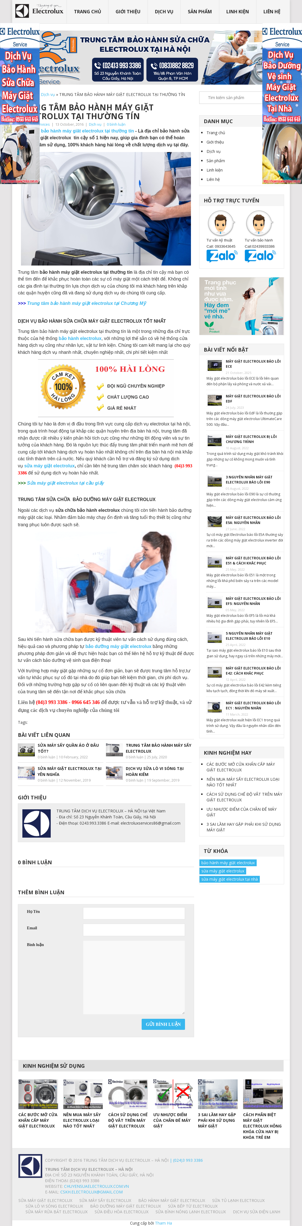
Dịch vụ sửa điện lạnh (256, 1211)
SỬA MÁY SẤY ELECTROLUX (105, 1200)
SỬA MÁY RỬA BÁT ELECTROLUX (56, 1211)
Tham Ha (163, 1223)
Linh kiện (237, 11)
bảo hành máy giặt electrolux (228, 862)
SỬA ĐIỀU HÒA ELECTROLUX (121, 1211)
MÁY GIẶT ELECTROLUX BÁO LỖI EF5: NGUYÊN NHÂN (253, 601)
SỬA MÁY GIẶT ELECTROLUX (45, 1200)
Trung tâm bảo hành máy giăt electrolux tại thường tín (76, 131)
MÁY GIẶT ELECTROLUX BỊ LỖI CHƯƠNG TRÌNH (251, 439)
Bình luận (35, 945)
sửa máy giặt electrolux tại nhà (229, 879)
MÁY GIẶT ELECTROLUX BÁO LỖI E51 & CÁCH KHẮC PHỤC (253, 561)
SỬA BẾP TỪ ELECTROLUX (193, 1206)
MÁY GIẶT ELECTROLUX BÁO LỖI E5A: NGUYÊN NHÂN (253, 520)
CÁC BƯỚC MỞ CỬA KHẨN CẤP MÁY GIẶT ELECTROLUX (241, 767)
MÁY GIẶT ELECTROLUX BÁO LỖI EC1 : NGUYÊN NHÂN (253, 706)
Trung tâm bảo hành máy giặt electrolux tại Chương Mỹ (86, 303)
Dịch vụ (164, 11)
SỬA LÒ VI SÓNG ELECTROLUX (54, 1206)
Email (32, 928)
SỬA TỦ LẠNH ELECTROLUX (238, 1200)
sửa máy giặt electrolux (49, 465)
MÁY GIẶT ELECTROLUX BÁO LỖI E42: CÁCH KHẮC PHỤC (253, 671)
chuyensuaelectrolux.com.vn (96, 1186)
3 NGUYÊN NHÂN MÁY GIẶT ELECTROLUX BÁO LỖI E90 (249, 480)
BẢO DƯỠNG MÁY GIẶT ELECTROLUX (125, 1206)
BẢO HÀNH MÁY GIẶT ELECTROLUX (171, 1200)
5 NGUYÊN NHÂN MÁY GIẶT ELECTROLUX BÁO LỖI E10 (249, 636)
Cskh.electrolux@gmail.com (91, 1192)
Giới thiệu (128, 11)
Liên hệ (271, 11)
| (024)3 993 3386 (186, 1160)
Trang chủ (87, 11)
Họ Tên (33, 912)
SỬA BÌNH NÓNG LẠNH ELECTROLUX (191, 1211)
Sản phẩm (200, 11)
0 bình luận (116, 124)
